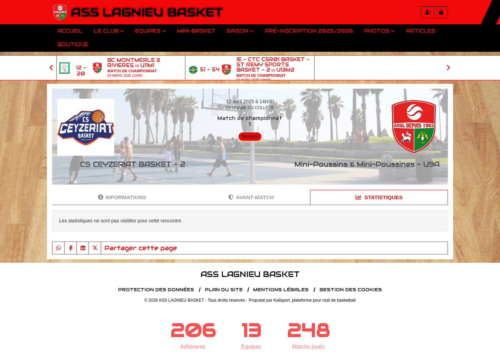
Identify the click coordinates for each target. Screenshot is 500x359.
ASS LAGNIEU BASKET (147, 12)
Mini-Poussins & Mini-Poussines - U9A (367, 164)
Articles (420, 31)
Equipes (150, 31)
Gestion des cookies (350, 290)
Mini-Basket (196, 31)
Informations (122, 197)
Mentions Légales (281, 290)
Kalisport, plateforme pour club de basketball (315, 300)
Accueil (70, 31)
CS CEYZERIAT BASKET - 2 (132, 164)
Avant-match (251, 197)
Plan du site (224, 290)
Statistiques (379, 197)
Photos (379, 31)
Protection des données (156, 290)
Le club (109, 31)
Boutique (73, 44)
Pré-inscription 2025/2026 (309, 31)
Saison (240, 31)
